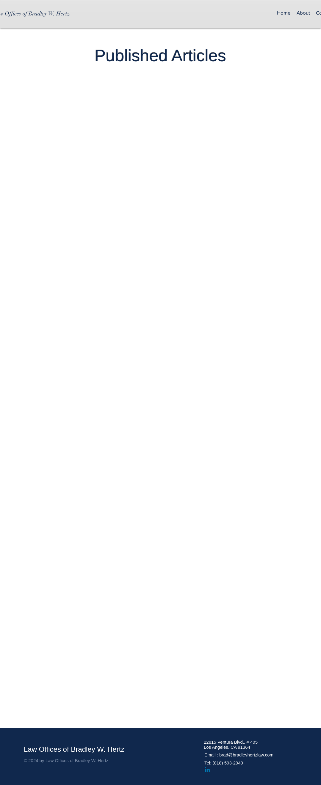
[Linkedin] (207, 770)
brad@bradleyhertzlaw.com (246, 754)
